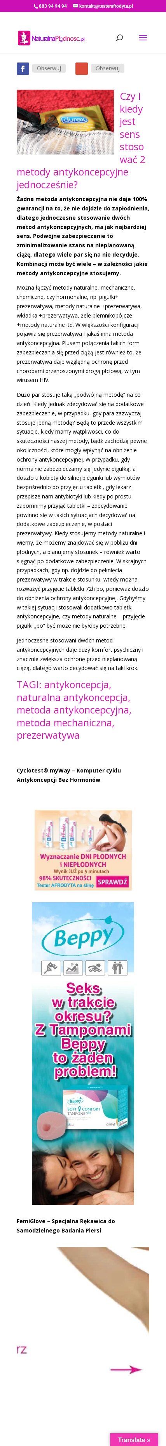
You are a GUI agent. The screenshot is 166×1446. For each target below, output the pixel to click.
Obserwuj (49, 68)
